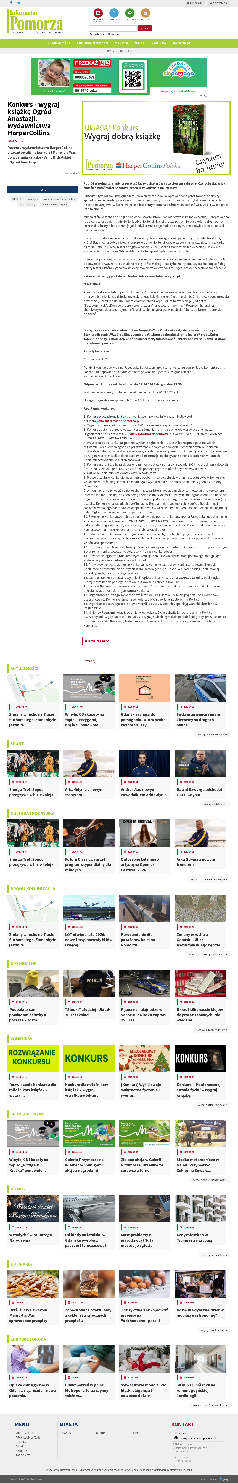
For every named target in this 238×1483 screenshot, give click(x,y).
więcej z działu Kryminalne (212, 1029)
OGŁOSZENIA (130, 14)
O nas (140, 43)
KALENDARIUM (114, 14)
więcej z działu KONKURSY (212, 1105)
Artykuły (94, 34)
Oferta (121, 43)
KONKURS (16, 199)
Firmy (103, 34)
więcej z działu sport (215, 804)
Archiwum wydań (92, 43)
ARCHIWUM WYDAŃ (98, 15)
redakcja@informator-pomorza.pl (197, 1438)
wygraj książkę (27, 204)
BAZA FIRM (145, 14)
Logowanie (195, 3)
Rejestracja (218, 3)
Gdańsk (110, 51)
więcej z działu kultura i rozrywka (208, 879)
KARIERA (158, 43)
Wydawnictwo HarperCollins (59, 199)
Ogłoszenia (113, 34)
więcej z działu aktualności (212, 734)
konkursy (33, 199)
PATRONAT (182, 43)
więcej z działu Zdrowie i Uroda (209, 1405)
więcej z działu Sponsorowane (210, 1180)
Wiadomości (58, 43)
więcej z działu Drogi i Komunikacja (208, 954)
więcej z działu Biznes (215, 1255)
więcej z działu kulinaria (214, 1330)
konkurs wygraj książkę (54, 204)
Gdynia (119, 51)
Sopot (129, 51)
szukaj (145, 28)
